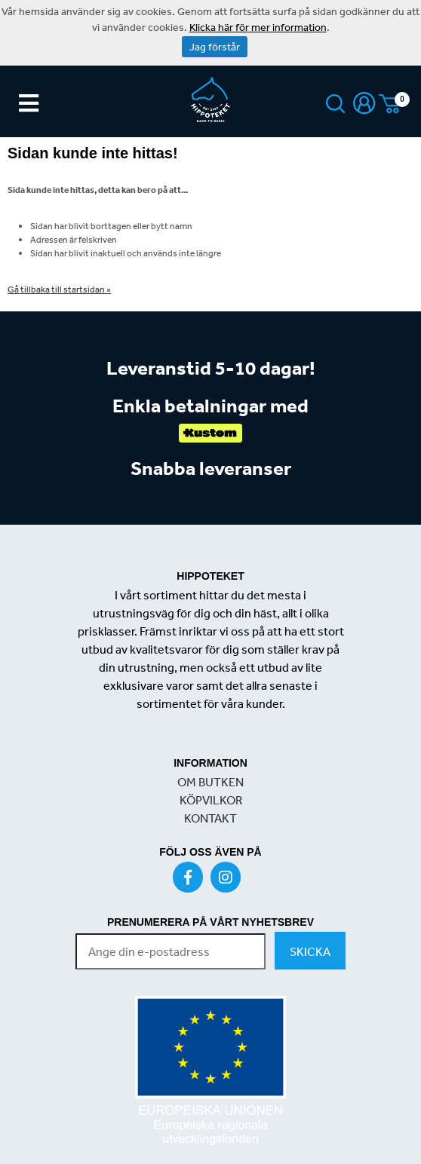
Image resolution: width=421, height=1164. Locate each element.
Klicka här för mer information (258, 27)
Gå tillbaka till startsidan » (59, 289)
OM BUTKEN (210, 781)
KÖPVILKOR (211, 799)
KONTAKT (210, 818)
